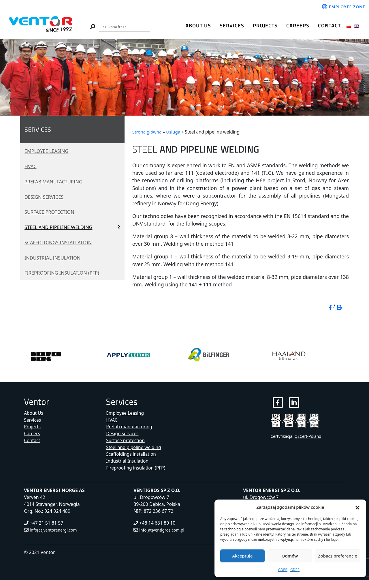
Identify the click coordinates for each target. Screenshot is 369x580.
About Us (198, 25)
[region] (184, 77)
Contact (329, 25)
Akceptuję (242, 556)
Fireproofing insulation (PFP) (65, 272)
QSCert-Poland (308, 436)
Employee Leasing (48, 150)
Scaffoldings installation (61, 242)
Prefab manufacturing (56, 181)
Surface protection (51, 212)
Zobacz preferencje (337, 556)
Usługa (174, 132)
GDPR (282, 569)
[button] (357, 507)
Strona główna (147, 132)
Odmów (290, 556)
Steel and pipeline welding (61, 227)
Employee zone (343, 7)
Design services (46, 196)
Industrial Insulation (55, 257)
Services (232, 25)
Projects (265, 25)
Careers (297, 25)
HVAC (31, 166)
